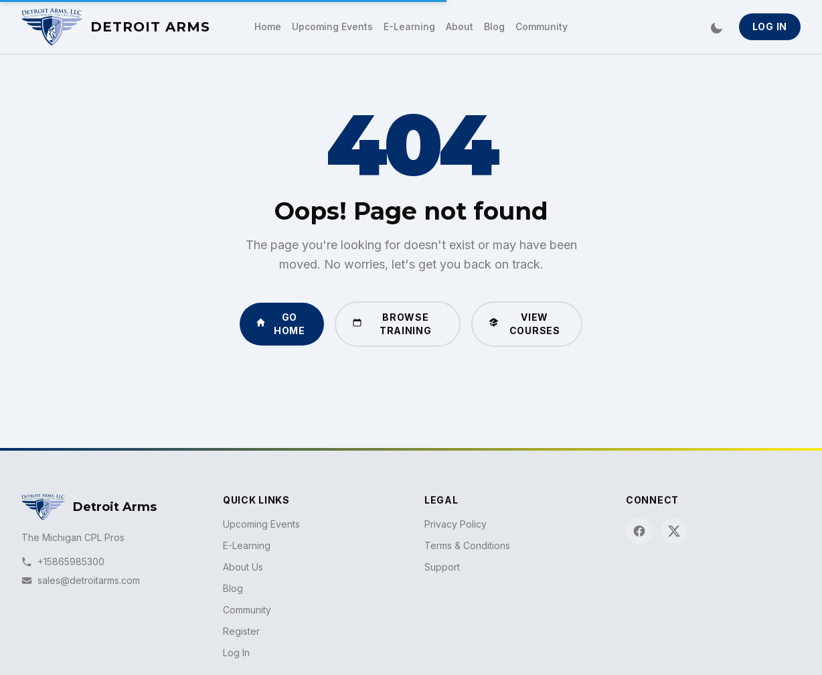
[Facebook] (639, 531)
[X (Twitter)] (674, 531)
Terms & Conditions (467, 545)
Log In (769, 26)
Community (541, 26)
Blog (494, 26)
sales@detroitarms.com (80, 580)
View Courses (524, 323)
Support (442, 567)
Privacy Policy (455, 524)
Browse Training (392, 323)
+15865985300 (62, 561)
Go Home (280, 323)
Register (241, 631)
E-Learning (409, 26)
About (459, 26)
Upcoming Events (332, 26)
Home (267, 26)
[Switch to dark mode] (716, 26)
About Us (243, 567)
